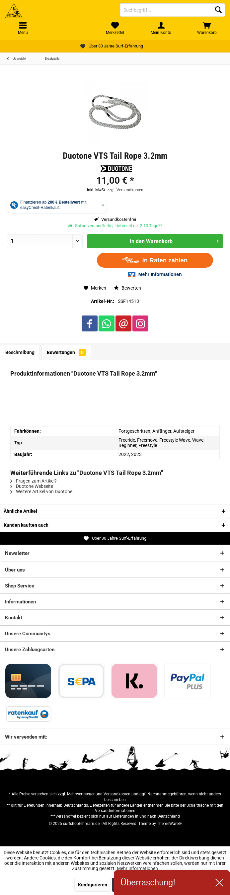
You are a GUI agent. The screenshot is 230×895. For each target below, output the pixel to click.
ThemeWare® (169, 823)
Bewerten (127, 288)
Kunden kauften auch (26, 525)
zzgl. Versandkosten (125, 190)
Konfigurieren (92, 884)
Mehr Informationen (137, 868)
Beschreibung (20, 352)
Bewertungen (66, 352)
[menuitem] (207, 28)
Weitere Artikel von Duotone (41, 491)
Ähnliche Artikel (20, 511)
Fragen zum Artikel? (33, 481)
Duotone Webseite (31, 486)
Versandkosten (117, 794)
